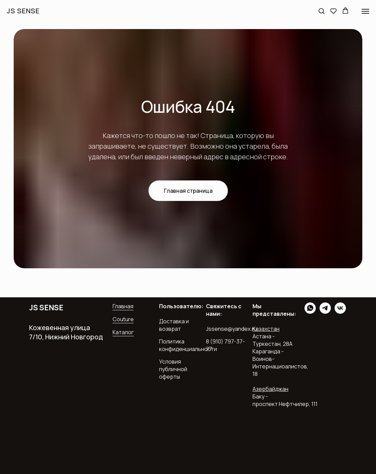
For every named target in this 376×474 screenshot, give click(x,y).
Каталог (123, 332)
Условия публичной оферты (173, 369)
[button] (321, 11)
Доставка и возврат (174, 325)
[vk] (340, 312)
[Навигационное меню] (365, 11)
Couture (123, 319)
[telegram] (325, 312)
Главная (123, 306)
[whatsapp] (310, 312)
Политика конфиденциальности (188, 345)
